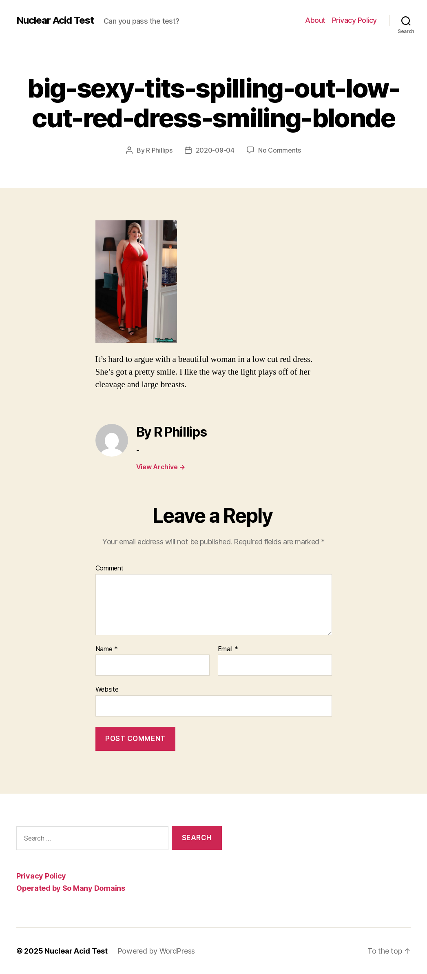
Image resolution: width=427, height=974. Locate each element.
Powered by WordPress (156, 951)
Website (107, 689)
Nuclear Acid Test (55, 20)
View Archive (160, 467)
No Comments (279, 150)
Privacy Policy (354, 20)
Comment (109, 568)
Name (106, 649)
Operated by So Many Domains (70, 888)
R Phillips (159, 150)
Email (228, 649)
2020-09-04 (215, 150)
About (315, 20)
